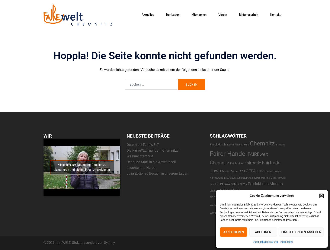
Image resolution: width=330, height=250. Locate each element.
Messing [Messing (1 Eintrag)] (265, 178)
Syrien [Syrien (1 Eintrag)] (213, 196)
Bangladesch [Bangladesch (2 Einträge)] (218, 144)
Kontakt (275, 14)
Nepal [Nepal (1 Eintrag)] (213, 184)
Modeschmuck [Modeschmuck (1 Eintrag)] (277, 178)
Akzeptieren (233, 232)
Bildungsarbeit (248, 14)
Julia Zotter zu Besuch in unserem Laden (157, 173)
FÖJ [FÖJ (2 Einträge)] (242, 171)
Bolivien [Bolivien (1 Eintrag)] (230, 144)
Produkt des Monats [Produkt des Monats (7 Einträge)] (265, 183)
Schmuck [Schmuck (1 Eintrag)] (214, 191)
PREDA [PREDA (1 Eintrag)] (243, 184)
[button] (321, 196)
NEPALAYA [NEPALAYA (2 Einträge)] (223, 184)
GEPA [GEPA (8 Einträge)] (251, 170)
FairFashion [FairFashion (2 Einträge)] (237, 163)
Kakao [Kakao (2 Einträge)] (270, 171)
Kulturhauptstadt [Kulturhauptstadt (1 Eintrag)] (245, 178)
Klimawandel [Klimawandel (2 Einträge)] (218, 177)
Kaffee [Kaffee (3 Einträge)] (261, 171)
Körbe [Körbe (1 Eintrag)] (257, 178)
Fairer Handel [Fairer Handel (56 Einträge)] (228, 153)
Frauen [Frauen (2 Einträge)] (235, 171)
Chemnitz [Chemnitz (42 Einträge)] (262, 143)
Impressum (286, 241)
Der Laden (172, 14)
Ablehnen (263, 232)
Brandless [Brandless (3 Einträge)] (242, 144)
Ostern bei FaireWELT (143, 145)
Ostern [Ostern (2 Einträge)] (235, 184)
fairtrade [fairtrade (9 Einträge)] (253, 163)
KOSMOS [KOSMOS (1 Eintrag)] (231, 178)
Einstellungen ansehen (301, 232)
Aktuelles (148, 14)
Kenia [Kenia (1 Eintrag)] (278, 171)
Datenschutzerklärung (265, 241)
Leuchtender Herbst (142, 168)
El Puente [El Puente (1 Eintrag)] (280, 144)
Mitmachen (199, 14)
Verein (222, 14)
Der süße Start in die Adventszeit (151, 162)
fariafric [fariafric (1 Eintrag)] (226, 171)
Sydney (109, 243)
